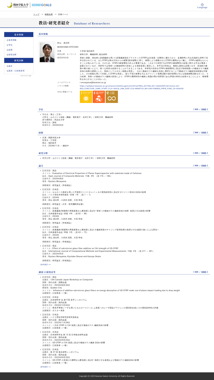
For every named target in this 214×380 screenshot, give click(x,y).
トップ (36, 14)
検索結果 (49, 14)
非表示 (204, 109)
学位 (10, 45)
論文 (10, 66)
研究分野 (12, 55)
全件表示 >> (45, 264)
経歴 (10, 50)
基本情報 (12, 40)
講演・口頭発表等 (16, 71)
